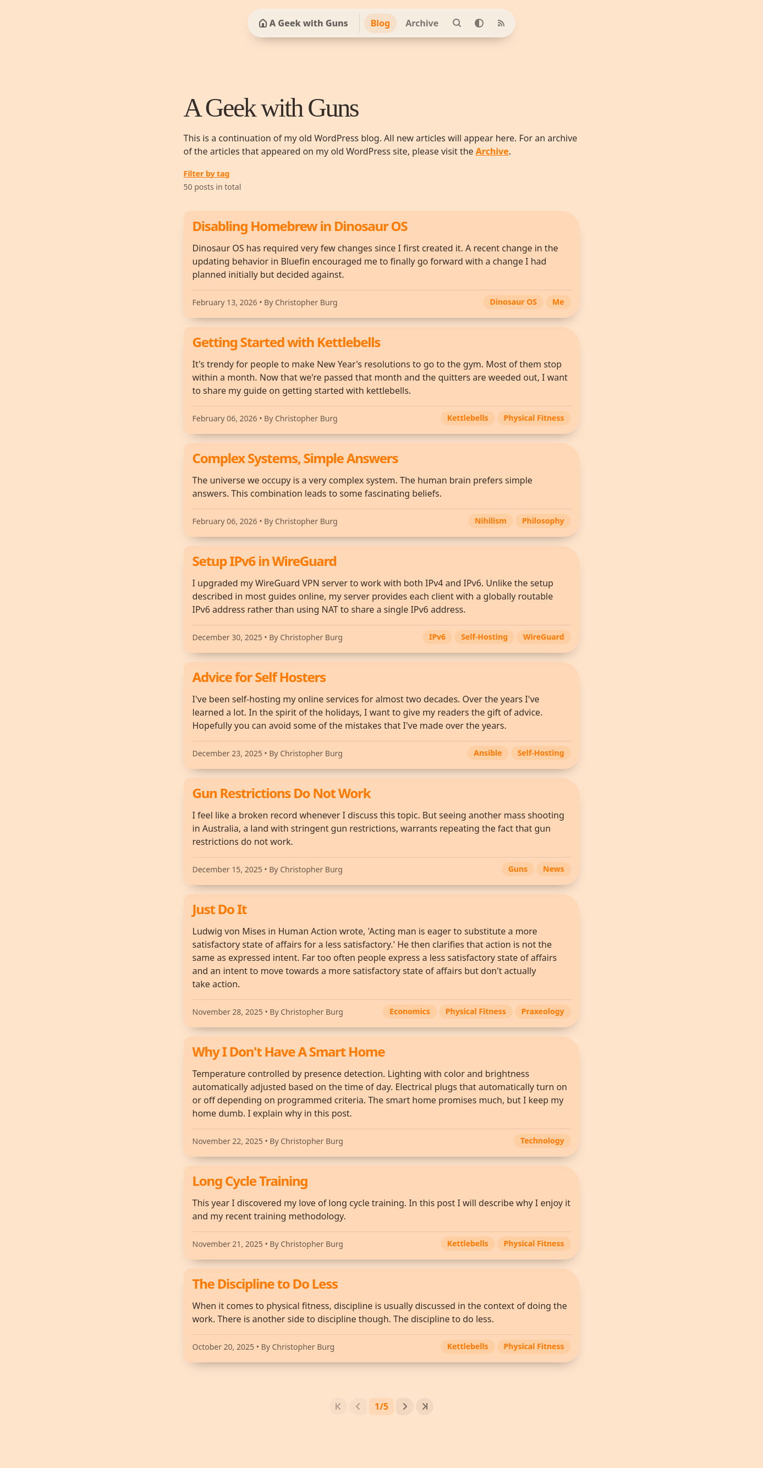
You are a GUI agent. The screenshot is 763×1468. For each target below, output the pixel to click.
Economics (409, 1011)
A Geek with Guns (303, 23)
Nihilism (491, 520)
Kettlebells (467, 418)
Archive (421, 23)
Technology (542, 1140)
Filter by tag (207, 173)
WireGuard (543, 636)
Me (558, 301)
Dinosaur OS (513, 301)
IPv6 (437, 636)
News (553, 869)
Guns (518, 869)
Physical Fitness (534, 418)
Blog (381, 23)
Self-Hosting (484, 636)
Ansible (488, 752)
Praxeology (543, 1011)
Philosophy (543, 520)
